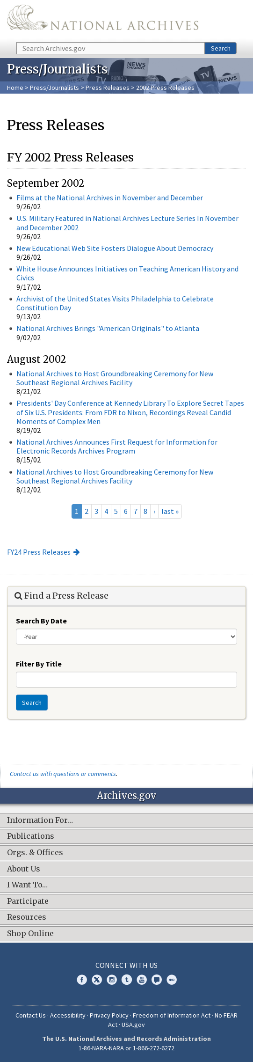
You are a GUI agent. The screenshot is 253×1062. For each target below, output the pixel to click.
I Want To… (27, 885)
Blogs (156, 979)
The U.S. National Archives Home (102, 20)
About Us (23, 869)
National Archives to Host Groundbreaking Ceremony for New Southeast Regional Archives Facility (114, 378)
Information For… (40, 820)
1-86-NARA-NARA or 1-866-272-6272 (126, 1048)
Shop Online (30, 934)
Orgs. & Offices (35, 853)
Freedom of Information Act (171, 1015)
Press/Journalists (54, 87)
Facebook (81, 979)
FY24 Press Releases (39, 552)
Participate (28, 901)
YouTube (141, 979)
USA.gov (133, 1024)
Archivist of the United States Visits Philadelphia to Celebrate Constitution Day (115, 303)
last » (170, 511)
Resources (26, 917)
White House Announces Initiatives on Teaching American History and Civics (127, 273)
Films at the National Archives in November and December (109, 197)
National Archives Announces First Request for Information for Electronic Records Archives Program (116, 446)
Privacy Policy (109, 1015)
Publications (30, 836)
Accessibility (68, 1015)
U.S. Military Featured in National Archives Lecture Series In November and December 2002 (127, 222)
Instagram (111, 979)
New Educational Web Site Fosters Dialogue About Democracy (114, 248)
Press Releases (108, 87)
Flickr (171, 979)
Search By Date (41, 620)
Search (221, 48)
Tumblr (126, 979)
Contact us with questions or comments (63, 773)
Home (15, 87)
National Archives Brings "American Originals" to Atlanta (107, 328)
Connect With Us (126, 965)
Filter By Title (39, 663)
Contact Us (30, 1015)
